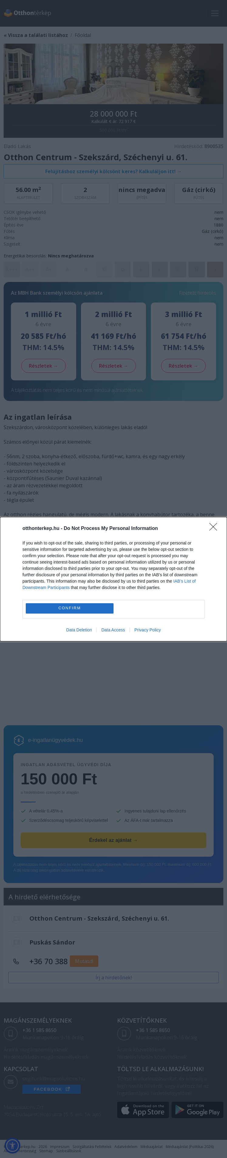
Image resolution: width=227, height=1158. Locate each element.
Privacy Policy (147, 629)
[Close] (215, 528)
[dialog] (113, 579)
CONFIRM (69, 608)
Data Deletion (79, 629)
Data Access (113, 629)
